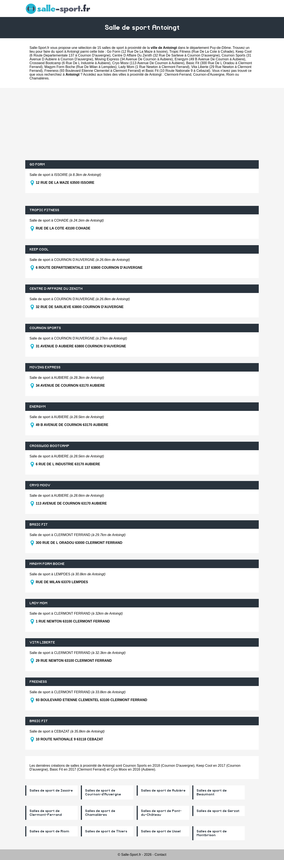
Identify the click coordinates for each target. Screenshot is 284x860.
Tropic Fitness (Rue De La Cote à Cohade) (201, 51)
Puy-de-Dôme (220, 48)
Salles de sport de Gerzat (218, 811)
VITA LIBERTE (42, 642)
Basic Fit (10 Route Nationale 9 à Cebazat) (178, 70)
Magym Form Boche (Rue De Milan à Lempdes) (80, 67)
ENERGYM (38, 406)
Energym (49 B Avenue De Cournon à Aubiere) (210, 59)
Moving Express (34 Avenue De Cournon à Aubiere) (134, 59)
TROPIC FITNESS (44, 210)
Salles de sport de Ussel (161, 831)
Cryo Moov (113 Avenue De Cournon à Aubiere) (148, 63)
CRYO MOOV (40, 485)
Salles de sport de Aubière (163, 790)
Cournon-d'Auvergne (208, 74)
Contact (160, 854)
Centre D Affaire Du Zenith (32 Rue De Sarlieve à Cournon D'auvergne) (166, 55)
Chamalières (39, 78)
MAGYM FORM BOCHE (47, 564)
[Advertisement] (142, 124)
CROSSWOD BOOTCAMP (49, 446)
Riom (230, 74)
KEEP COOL (39, 249)
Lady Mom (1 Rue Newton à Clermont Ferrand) (153, 67)
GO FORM (37, 164)
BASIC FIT (39, 524)
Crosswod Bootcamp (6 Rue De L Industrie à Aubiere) (70, 63)
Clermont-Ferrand (177, 74)
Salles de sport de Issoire (51, 790)
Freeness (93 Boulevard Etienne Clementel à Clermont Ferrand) (92, 70)
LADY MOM (38, 603)
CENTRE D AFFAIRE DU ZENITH (56, 288)
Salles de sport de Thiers (106, 831)
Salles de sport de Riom (49, 831)
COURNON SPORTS (45, 328)
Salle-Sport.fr (39, 48)
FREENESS (38, 681)
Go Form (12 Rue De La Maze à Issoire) (137, 51)
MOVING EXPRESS (45, 367)
